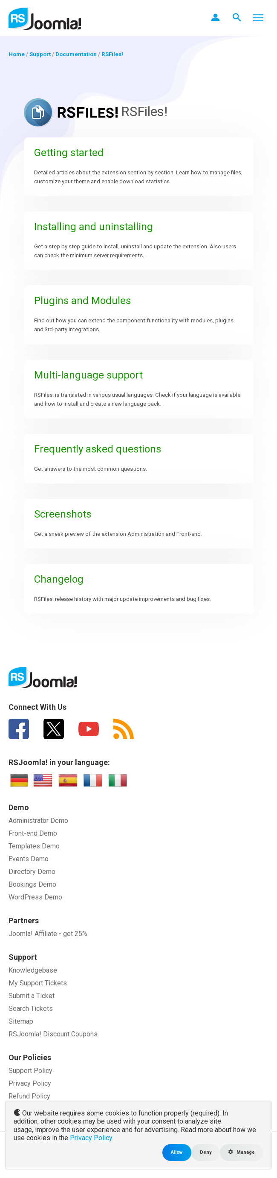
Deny (205, 1152)
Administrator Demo (38, 821)
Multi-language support (88, 375)
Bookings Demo (32, 884)
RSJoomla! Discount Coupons (53, 1034)
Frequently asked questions (97, 449)
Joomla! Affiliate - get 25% (48, 934)
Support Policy (30, 1071)
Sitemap (21, 1021)
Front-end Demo (33, 833)
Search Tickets (31, 1008)
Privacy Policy (30, 1083)
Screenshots (62, 514)
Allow (177, 1152)
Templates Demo (34, 846)
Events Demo (29, 859)
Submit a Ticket (32, 996)
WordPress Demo (35, 897)
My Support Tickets (38, 983)
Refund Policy (29, 1096)
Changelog (59, 579)
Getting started (69, 153)
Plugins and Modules (82, 301)
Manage (241, 1152)
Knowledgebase (33, 970)
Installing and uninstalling (93, 227)
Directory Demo (32, 872)
